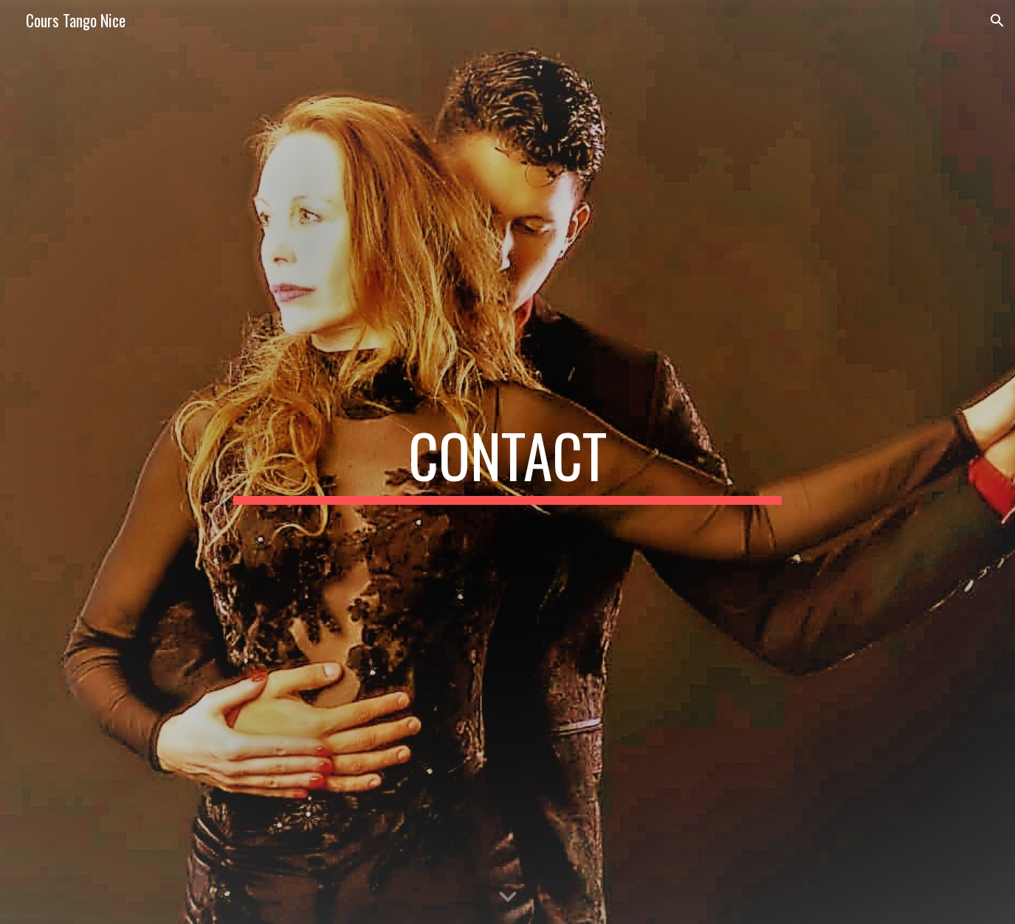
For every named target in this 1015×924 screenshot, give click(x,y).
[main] (507, 462)
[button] (997, 20)
